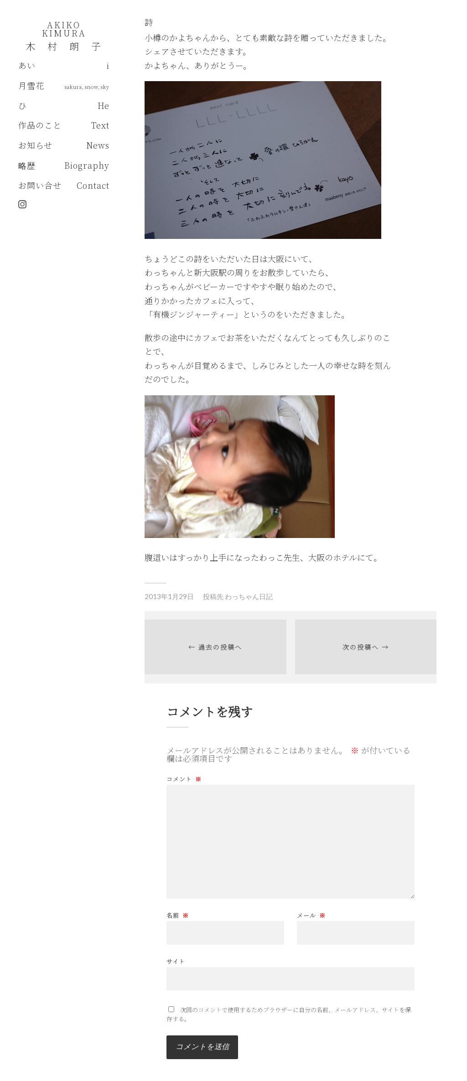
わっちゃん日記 (249, 596)
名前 (177, 915)
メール (311, 915)
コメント (184, 779)
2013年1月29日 (169, 596)
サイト (175, 960)
